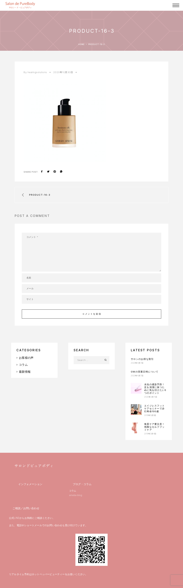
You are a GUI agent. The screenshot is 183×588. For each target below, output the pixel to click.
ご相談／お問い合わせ (26, 508)
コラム (23, 364)
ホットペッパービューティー (48, 574)
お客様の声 (26, 357)
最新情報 (25, 371)
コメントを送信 (91, 313)
